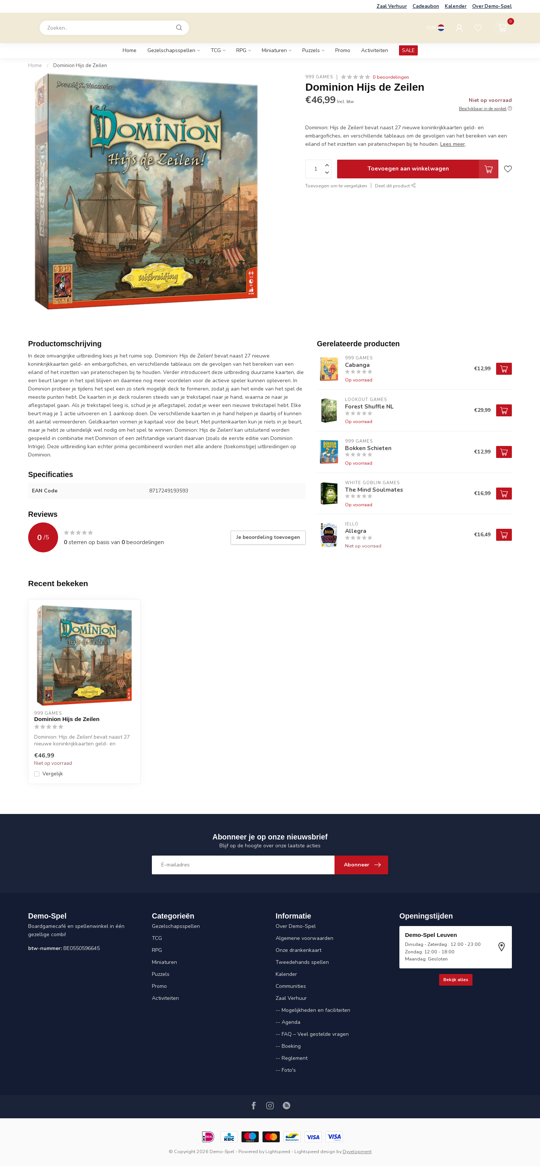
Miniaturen (274, 50)
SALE (408, 50)
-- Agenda (288, 1022)
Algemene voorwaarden (304, 938)
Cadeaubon (425, 6)
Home (129, 50)
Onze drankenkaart (298, 950)
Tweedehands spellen (302, 962)
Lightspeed (278, 1151)
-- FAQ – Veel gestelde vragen (312, 1034)
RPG (241, 50)
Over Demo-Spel (492, 6)
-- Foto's (286, 1070)
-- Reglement (292, 1058)
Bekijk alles (455, 980)
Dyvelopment (357, 1151)
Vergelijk (52, 774)
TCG (216, 50)
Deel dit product (395, 186)
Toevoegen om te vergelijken (336, 186)
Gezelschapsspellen (171, 50)
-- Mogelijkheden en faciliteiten (313, 1010)
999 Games (319, 77)
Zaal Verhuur (391, 6)
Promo (342, 50)
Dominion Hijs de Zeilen (80, 65)
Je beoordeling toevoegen (268, 537)
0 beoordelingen (391, 77)
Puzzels (311, 50)
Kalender (455, 6)
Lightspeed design (314, 1151)
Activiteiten (374, 50)
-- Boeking (288, 1046)
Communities (291, 986)
